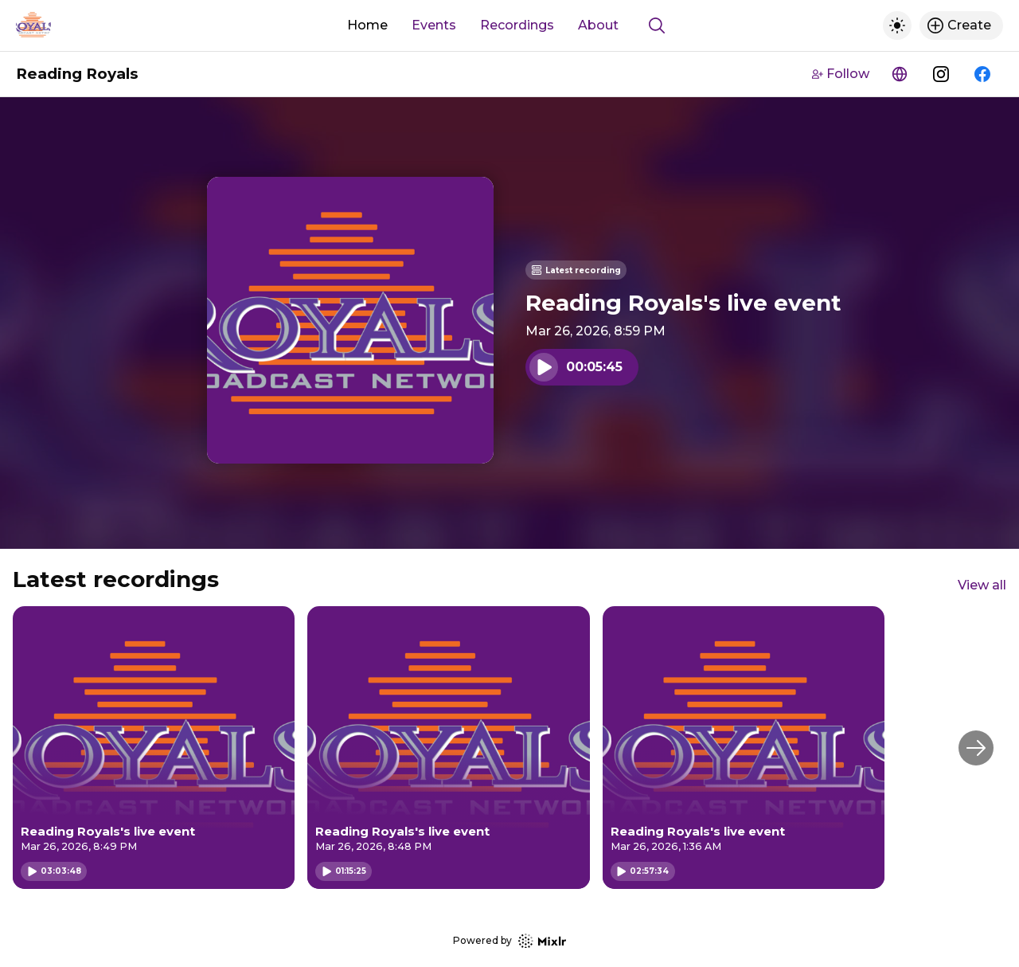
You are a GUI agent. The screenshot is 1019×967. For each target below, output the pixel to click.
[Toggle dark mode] (897, 25)
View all (982, 585)
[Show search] (656, 25)
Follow (840, 73)
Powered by (509, 941)
